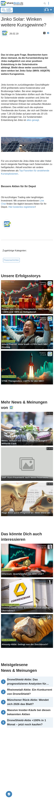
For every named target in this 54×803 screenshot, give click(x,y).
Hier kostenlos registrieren (21, 207)
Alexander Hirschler (39, 616)
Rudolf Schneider (40, 581)
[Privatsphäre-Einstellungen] (9, 794)
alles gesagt (33, 120)
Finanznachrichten (11, 260)
